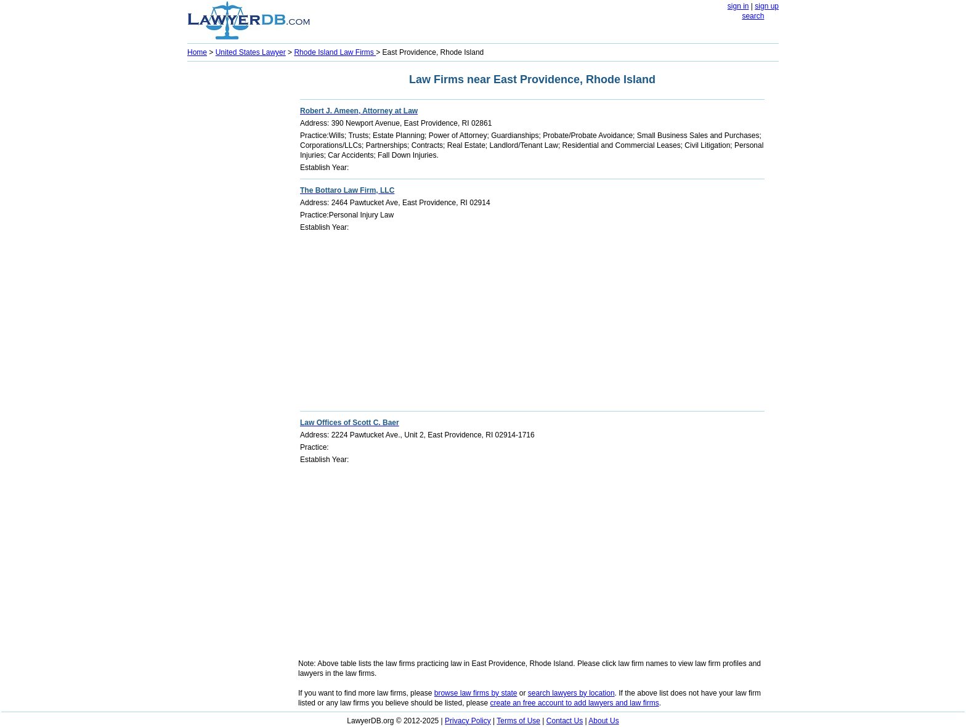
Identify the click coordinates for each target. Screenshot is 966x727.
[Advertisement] (236, 250)
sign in (738, 6)
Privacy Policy (468, 721)
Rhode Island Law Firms (335, 52)
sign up (767, 6)
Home (197, 52)
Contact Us (564, 721)
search (753, 16)
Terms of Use (518, 721)
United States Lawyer (251, 52)
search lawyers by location (571, 693)
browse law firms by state (476, 693)
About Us (603, 721)
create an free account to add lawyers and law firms (574, 703)
